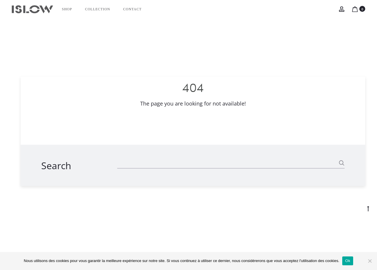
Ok (347, 261)
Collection (97, 9)
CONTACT (132, 9)
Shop (67, 9)
